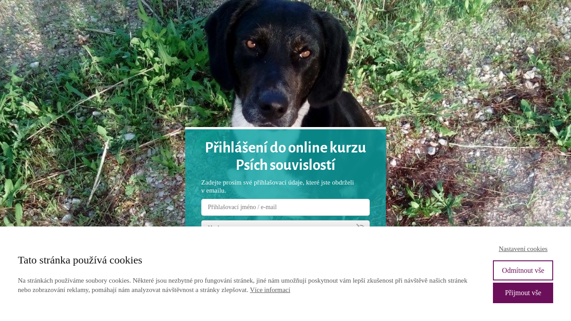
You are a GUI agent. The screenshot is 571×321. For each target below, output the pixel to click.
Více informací (270, 289)
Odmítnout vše (523, 270)
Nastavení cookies (523, 248)
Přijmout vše (523, 292)
